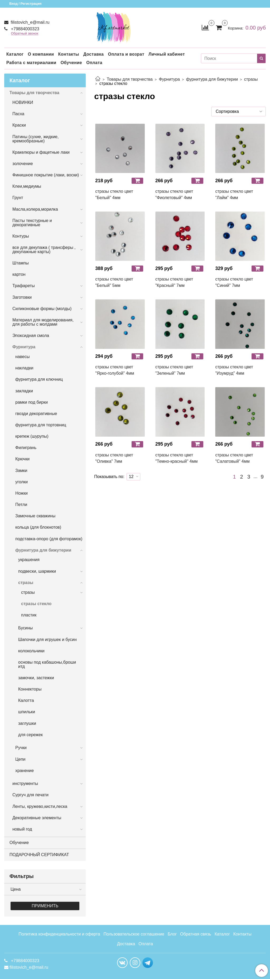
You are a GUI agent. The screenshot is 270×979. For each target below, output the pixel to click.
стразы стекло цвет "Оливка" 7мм (114, 458)
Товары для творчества (130, 79)
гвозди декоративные (36, 413)
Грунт (17, 197)
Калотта (26, 700)
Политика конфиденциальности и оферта (59, 934)
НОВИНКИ (22, 102)
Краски (19, 125)
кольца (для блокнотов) (38, 527)
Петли (21, 504)
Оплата (94, 62)
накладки (24, 368)
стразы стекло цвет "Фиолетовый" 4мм (174, 194)
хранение (24, 770)
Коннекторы (29, 689)
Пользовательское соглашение (133, 934)
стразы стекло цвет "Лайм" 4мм (234, 194)
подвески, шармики (37, 571)
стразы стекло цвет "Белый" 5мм (114, 282)
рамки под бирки (31, 402)
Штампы (20, 263)
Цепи (20, 759)
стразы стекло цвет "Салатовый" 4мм (234, 458)
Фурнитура (169, 79)
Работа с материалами (31, 62)
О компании (41, 54)
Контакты (68, 54)
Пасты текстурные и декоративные (32, 222)
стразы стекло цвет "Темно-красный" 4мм (176, 458)
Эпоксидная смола (30, 335)
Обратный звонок (24, 33)
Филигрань (25, 447)
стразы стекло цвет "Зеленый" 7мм (174, 370)
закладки (24, 391)
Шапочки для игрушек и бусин (47, 639)
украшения (29, 559)
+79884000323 (24, 29)
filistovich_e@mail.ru (29, 22)
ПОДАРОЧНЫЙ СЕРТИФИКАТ (39, 854)
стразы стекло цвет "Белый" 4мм (114, 194)
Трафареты (23, 285)
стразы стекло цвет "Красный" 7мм (174, 282)
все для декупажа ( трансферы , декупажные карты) (44, 249)
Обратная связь (195, 934)
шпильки (26, 712)
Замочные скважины (35, 516)
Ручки (21, 747)
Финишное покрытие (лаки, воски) (45, 175)
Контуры (20, 236)
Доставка (93, 54)
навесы (22, 356)
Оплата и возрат (126, 54)
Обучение (71, 62)
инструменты (25, 783)
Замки (21, 470)
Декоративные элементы (36, 818)
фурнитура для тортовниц (40, 425)
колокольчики (31, 651)
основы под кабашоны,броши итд (47, 664)
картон (19, 274)
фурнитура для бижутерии (212, 79)
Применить (45, 906)
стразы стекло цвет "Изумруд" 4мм (234, 370)
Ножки (21, 493)
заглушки (27, 723)
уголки (21, 482)
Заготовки (22, 297)
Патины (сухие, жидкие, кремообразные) (35, 138)
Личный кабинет (166, 54)
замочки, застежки (36, 678)
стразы (251, 79)
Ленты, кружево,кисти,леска (39, 806)
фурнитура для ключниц (39, 379)
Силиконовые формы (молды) (41, 308)
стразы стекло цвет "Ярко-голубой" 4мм (114, 370)
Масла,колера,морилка (35, 209)
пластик (28, 615)
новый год (22, 829)
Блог (172, 934)
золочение (22, 163)
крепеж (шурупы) (32, 436)
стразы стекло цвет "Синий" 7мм (234, 282)
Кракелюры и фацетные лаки (41, 152)
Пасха (18, 114)
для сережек (30, 734)
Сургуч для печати (30, 795)
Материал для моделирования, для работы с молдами (43, 322)
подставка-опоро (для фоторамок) (48, 539)
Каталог (14, 54)
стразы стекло (36, 603)
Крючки (22, 459)
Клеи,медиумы (26, 186)
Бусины (25, 628)
